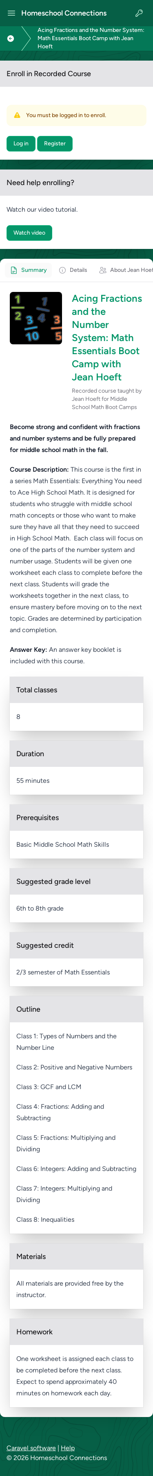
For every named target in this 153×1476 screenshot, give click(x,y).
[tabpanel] (76, 849)
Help (68, 1448)
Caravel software (31, 1448)
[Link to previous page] (11, 38)
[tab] (28, 270)
